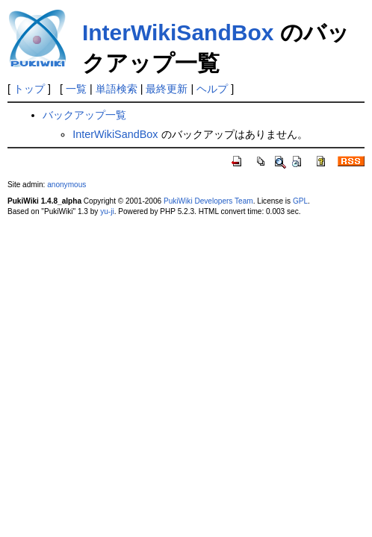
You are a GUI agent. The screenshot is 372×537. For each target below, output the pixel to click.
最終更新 (166, 89)
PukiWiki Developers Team (208, 201)
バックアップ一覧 (84, 115)
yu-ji (107, 211)
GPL (300, 201)
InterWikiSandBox (177, 32)
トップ (29, 89)
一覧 (76, 89)
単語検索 (116, 89)
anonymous (66, 184)
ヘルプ (212, 89)
